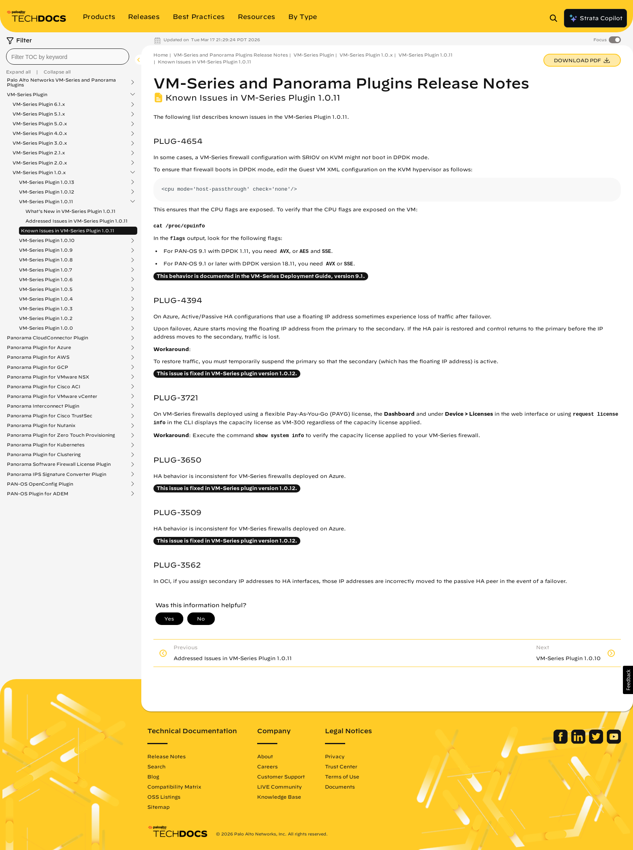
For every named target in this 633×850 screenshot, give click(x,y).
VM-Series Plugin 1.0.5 (46, 289)
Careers (267, 766)
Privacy (335, 756)
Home (160, 54)
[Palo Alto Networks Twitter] (597, 741)
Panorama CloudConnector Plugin (47, 337)
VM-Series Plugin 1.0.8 (46, 259)
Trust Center (341, 766)
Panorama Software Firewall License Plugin (59, 464)
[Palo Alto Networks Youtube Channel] (614, 741)
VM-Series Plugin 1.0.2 (46, 318)
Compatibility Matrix (174, 786)
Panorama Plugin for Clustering (44, 454)
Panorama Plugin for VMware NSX (48, 377)
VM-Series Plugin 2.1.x (39, 152)
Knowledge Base (279, 797)
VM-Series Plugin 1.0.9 (46, 250)
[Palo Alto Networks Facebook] (561, 741)
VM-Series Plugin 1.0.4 (46, 299)
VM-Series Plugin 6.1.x (39, 104)
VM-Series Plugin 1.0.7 (45, 269)
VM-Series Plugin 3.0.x (40, 143)
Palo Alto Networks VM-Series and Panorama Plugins (61, 82)
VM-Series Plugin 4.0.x (40, 133)
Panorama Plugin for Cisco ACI (43, 386)
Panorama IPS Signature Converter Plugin (56, 474)
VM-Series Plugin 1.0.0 (46, 328)
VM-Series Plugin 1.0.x (39, 172)
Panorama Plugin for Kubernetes (45, 444)
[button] (628, 680)
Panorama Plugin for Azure (39, 347)
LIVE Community (279, 786)
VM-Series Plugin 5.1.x (39, 114)
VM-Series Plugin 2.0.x (40, 162)
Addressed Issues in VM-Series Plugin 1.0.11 (76, 220)
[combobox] (67, 56)
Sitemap (158, 807)
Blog (153, 776)
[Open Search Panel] (556, 18)
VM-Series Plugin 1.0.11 (46, 201)
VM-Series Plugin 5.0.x (40, 123)
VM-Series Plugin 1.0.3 (46, 308)
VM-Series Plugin (27, 94)
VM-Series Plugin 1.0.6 (46, 279)
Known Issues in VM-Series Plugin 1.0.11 (67, 230)
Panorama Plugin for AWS (38, 357)
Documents (340, 786)
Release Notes (166, 756)
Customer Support (281, 776)
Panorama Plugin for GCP (37, 367)
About (265, 756)
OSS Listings (163, 797)
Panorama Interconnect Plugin (43, 406)
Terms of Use (342, 776)
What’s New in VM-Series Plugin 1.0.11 (70, 211)
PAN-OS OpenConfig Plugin (40, 484)
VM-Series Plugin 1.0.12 (46, 191)
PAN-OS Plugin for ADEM (37, 493)
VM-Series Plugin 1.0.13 (46, 182)
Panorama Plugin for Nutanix (41, 425)
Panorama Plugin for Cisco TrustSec (49, 415)
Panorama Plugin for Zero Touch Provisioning (61, 435)
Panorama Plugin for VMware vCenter (52, 396)
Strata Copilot (595, 18)
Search (156, 766)
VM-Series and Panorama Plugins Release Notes (231, 54)
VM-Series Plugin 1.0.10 (47, 240)
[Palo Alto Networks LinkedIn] (579, 741)
